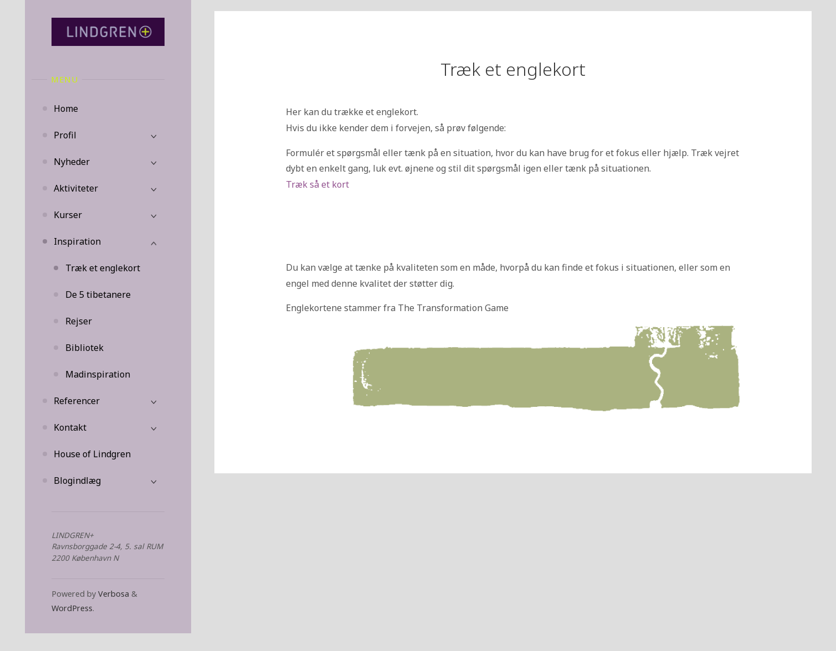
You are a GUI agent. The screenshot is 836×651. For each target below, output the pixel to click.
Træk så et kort (317, 184)
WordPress (72, 608)
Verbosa (112, 593)
